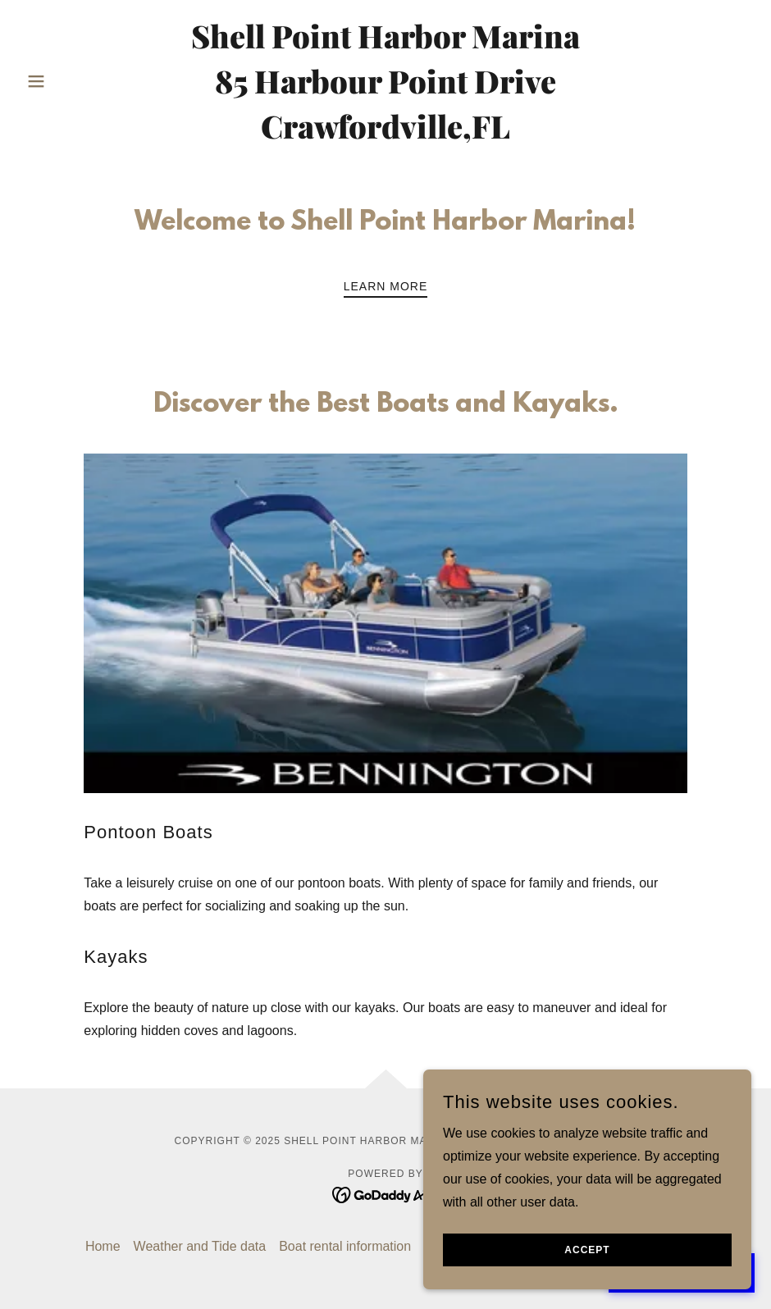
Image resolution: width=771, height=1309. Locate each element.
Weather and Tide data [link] (200, 1246)
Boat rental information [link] (345, 1246)
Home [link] (103, 1246)
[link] (385, 134)
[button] (75, 81)
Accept (586, 1250)
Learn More (386, 286)
